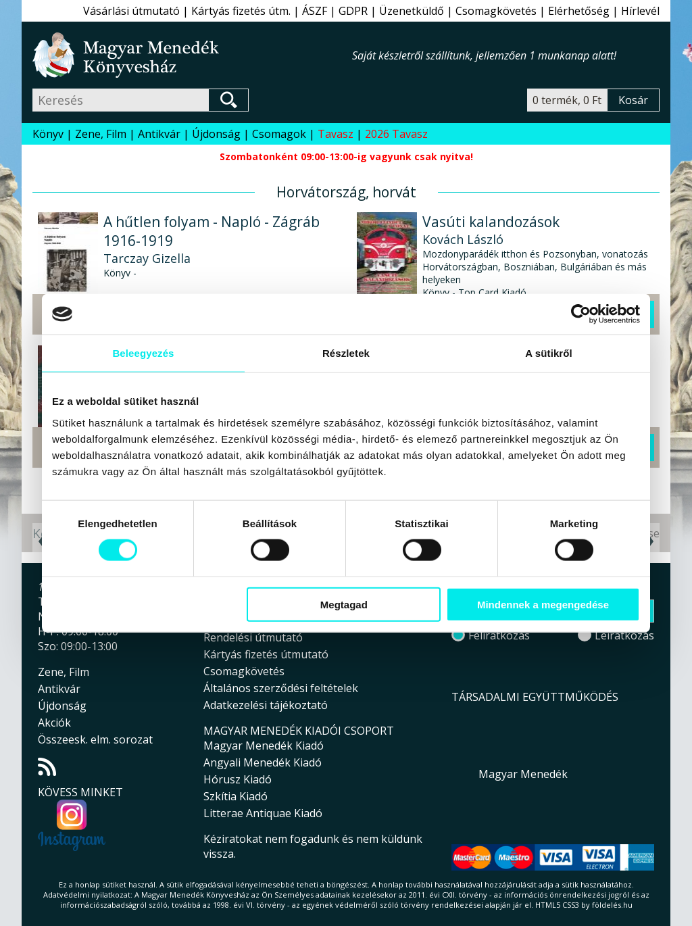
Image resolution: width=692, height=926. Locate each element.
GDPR (353, 10)
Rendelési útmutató (253, 637)
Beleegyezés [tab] (143, 353)
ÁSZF (314, 10)
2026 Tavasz (396, 133)
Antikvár (159, 133)
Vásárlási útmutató (131, 10)
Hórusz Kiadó (237, 779)
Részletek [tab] (346, 353)
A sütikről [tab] (548, 353)
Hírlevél (640, 10)
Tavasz (335, 133)
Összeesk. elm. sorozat (95, 739)
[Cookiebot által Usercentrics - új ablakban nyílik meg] (581, 314)
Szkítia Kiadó (235, 796)
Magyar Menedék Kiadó (263, 745)
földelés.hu (612, 905)
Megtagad (344, 604)
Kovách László (462, 239)
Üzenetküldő (411, 10)
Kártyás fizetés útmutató (265, 654)
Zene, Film (100, 133)
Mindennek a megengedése (543, 604)
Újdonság (216, 133)
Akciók (54, 722)
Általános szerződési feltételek (280, 688)
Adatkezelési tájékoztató (265, 705)
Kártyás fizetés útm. (241, 10)
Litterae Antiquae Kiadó (262, 813)
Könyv (48, 133)
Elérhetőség (579, 10)
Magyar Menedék (523, 773)
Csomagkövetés (496, 10)
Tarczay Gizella (147, 258)
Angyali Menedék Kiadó (262, 762)
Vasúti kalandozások (491, 221)
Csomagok (279, 133)
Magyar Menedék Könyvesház (192, 55)
